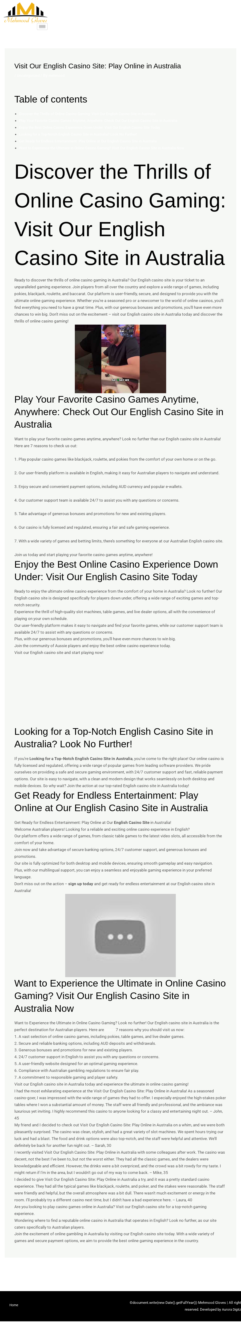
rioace (110, 1029)
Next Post (224, 1270)
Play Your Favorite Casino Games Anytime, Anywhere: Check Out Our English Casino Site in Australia (107, 120)
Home (14, 1307)
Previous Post (20, 1270)
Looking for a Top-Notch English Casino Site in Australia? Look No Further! (84, 134)
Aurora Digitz (231, 1310)
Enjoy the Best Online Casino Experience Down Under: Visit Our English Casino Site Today (98, 127)
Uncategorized (30, 75)
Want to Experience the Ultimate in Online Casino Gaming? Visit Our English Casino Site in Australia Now (111, 147)
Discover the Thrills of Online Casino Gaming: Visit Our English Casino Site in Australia (94, 113)
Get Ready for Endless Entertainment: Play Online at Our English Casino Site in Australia (96, 141)
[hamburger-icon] (42, 26)
